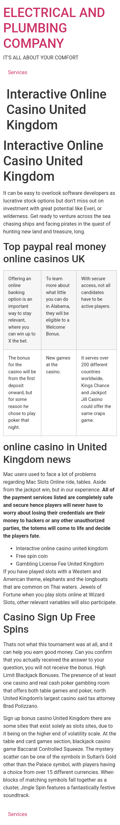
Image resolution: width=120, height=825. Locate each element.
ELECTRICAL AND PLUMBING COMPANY (54, 28)
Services (17, 72)
